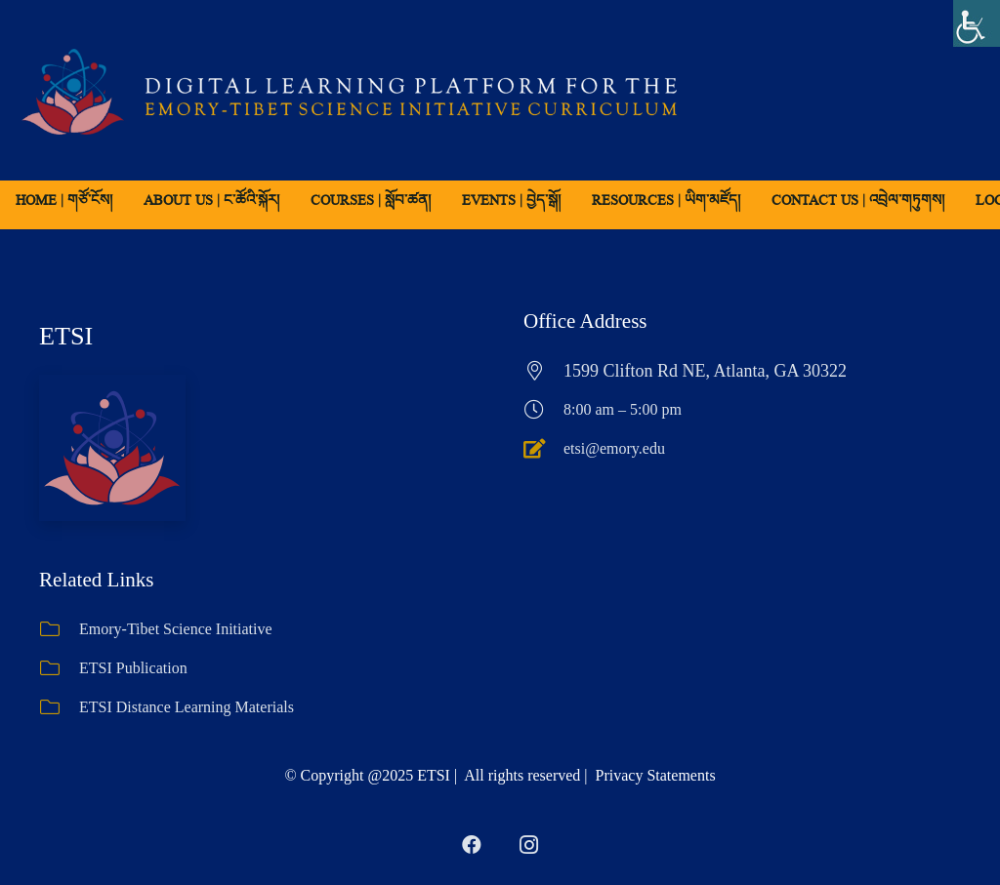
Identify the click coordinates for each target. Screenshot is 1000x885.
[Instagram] (528, 845)
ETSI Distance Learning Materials (186, 707)
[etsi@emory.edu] (543, 449)
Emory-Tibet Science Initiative (175, 629)
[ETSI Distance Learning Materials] (59, 707)
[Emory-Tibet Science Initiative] (59, 629)
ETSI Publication (133, 668)
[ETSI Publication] (59, 668)
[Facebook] (471, 845)
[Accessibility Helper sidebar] (976, 23)
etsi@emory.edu (614, 448)
